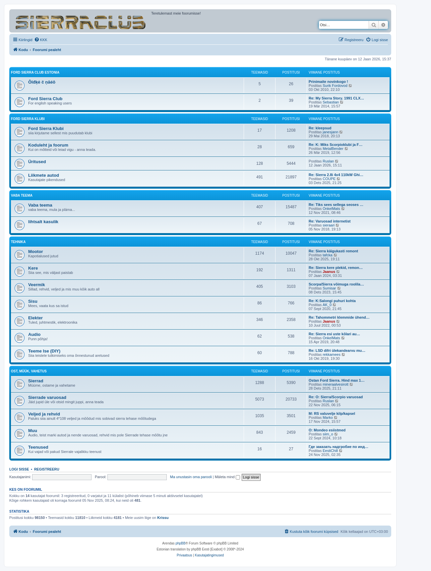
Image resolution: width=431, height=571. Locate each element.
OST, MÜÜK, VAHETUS (29, 371)
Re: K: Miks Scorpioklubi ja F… (336, 145)
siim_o (328, 434)
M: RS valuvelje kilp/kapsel (332, 413)
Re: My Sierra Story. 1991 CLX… (336, 98)
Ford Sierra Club (45, 98)
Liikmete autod (43, 175)
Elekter (35, 317)
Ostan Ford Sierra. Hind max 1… (337, 380)
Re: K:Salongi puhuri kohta (332, 301)
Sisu (32, 301)
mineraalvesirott (335, 384)
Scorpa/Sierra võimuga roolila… (336, 284)
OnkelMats (331, 209)
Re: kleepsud (320, 128)
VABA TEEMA (21, 195)
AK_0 (327, 305)
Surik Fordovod (335, 86)
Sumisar (329, 288)
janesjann (330, 132)
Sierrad (35, 380)
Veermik (36, 284)
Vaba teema (40, 205)
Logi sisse (19, 469)
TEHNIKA (18, 242)
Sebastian (331, 102)
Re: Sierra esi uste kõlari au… (334, 334)
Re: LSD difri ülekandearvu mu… (337, 350)
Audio (34, 334)
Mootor (35, 251)
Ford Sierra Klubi (28, 119)
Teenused (38, 447)
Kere (33, 268)
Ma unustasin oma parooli (191, 477)
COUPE (329, 179)
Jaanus (329, 272)
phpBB (180, 543)
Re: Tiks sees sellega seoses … (336, 205)
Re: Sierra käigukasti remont (333, 251)
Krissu (162, 518)
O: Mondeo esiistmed (327, 430)
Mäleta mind (227, 477)
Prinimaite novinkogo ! (328, 82)
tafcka (327, 255)
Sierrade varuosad (47, 397)
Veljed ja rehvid (44, 414)
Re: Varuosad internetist (330, 221)
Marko (328, 417)
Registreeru (46, 469)
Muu (32, 430)
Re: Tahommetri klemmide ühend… (339, 317)
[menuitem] (40, 40)
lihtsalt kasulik (43, 221)
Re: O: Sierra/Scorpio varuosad (336, 397)
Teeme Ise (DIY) (44, 351)
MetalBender (333, 149)
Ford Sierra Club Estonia (35, 72)
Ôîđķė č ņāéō (41, 82)
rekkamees (331, 354)
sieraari (329, 225)
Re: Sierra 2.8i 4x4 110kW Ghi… (336, 175)
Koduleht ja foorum (48, 145)
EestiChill (330, 451)
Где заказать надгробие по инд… (338, 447)
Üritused (37, 161)
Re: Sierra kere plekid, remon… (336, 268)
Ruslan (328, 161)
